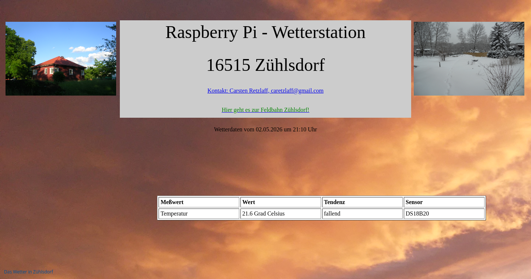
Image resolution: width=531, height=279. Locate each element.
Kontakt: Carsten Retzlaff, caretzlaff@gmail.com (266, 90)
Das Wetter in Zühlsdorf (28, 272)
